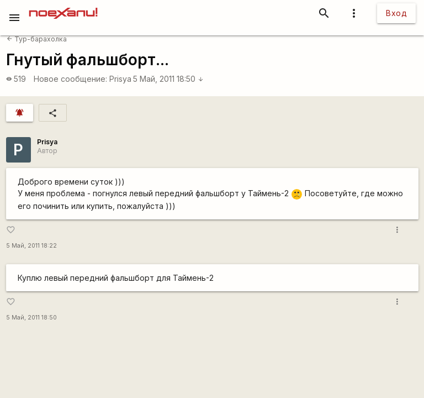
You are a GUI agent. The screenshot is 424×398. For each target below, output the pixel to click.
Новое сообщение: (70, 78)
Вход (396, 13)
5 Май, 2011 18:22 (31, 245)
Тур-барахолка (36, 39)
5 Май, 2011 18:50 (168, 78)
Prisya (120, 78)
